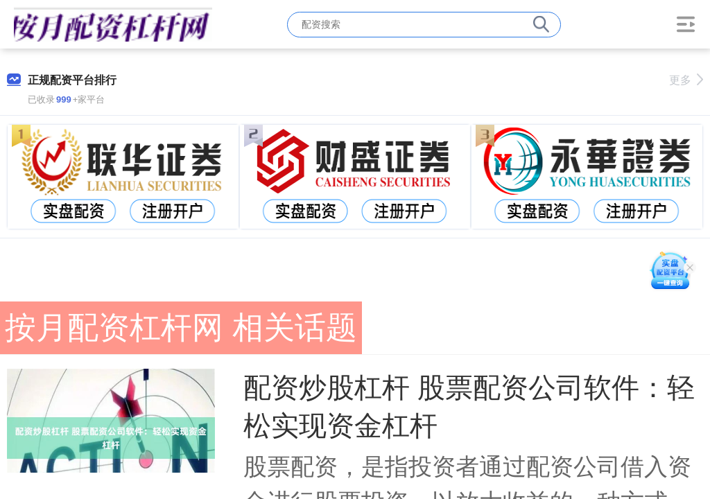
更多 (686, 80)
